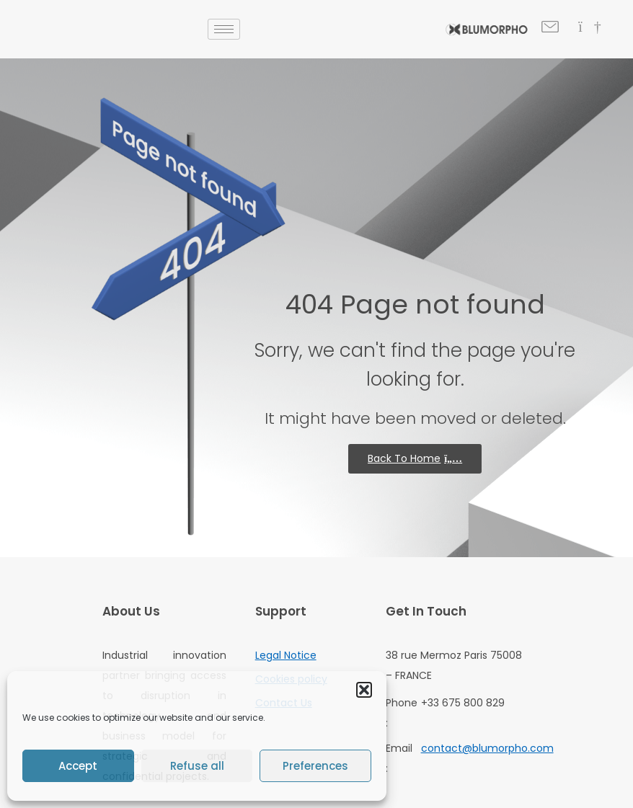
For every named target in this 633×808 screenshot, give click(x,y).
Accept (77, 765)
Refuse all (197, 765)
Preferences (315, 765)
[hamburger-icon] (224, 29)
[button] (364, 690)
